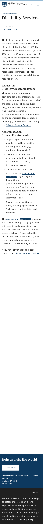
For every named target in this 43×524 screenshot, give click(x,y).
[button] (32, 4)
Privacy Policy (26, 519)
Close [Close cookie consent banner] (36, 492)
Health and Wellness (9, 14)
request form (12, 219)
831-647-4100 (7, 484)
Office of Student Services (18, 125)
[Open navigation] (38, 4)
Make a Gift (10, 467)
